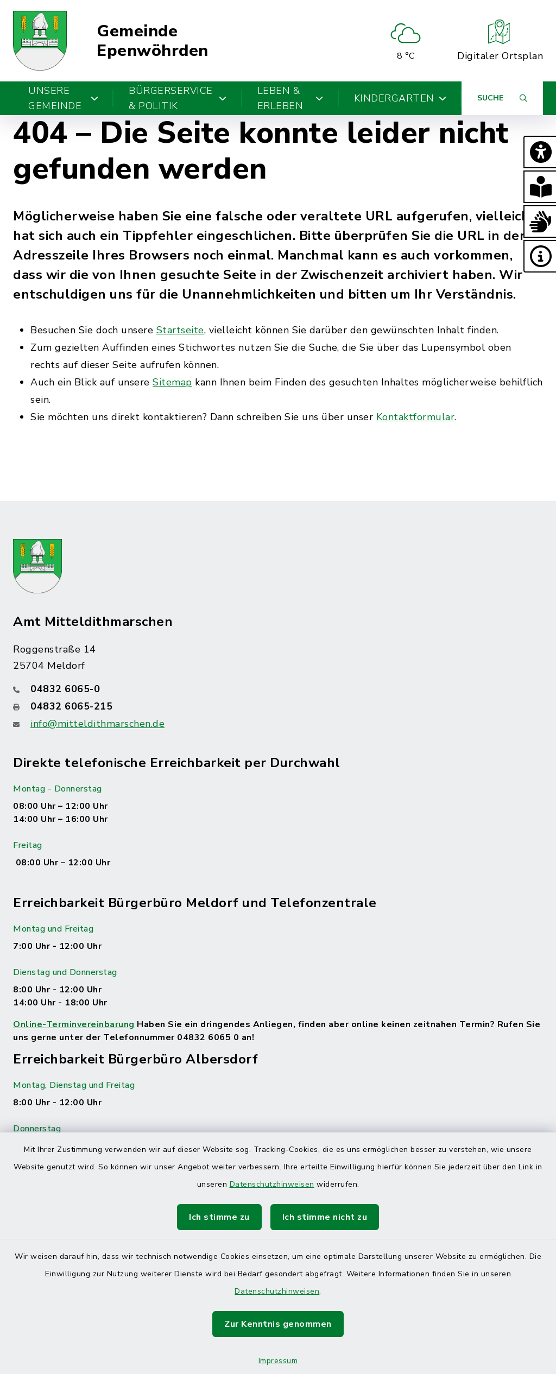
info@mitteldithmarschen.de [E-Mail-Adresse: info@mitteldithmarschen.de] (97, 723)
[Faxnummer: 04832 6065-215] (278, 706)
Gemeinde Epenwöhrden (152, 41)
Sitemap (172, 382)
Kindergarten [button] (400, 98)
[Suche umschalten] (502, 98)
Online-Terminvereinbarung (74, 1024)
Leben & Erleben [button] (290, 98)
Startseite (180, 330)
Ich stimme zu (219, 1217)
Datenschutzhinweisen (272, 1184)
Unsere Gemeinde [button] (63, 98)
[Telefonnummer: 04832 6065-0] (278, 688)
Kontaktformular (415, 416)
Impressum (278, 1361)
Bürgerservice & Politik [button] (178, 98)
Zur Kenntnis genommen (278, 1324)
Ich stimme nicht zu (325, 1217)
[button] (539, 152)
